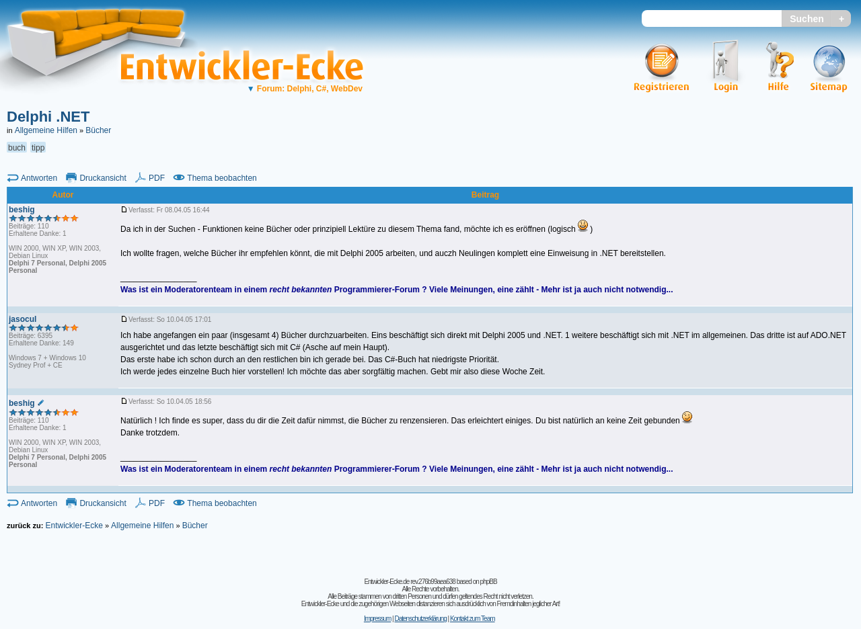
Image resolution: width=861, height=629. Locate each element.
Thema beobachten (221, 178)
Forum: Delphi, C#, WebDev (305, 88)
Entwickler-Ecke (73, 525)
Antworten (39, 178)
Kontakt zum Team (472, 618)
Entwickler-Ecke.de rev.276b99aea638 (409, 581)
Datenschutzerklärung (420, 618)
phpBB (488, 581)
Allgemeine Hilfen (46, 130)
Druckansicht (102, 178)
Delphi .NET (48, 116)
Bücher (98, 130)
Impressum (377, 618)
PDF (157, 178)
